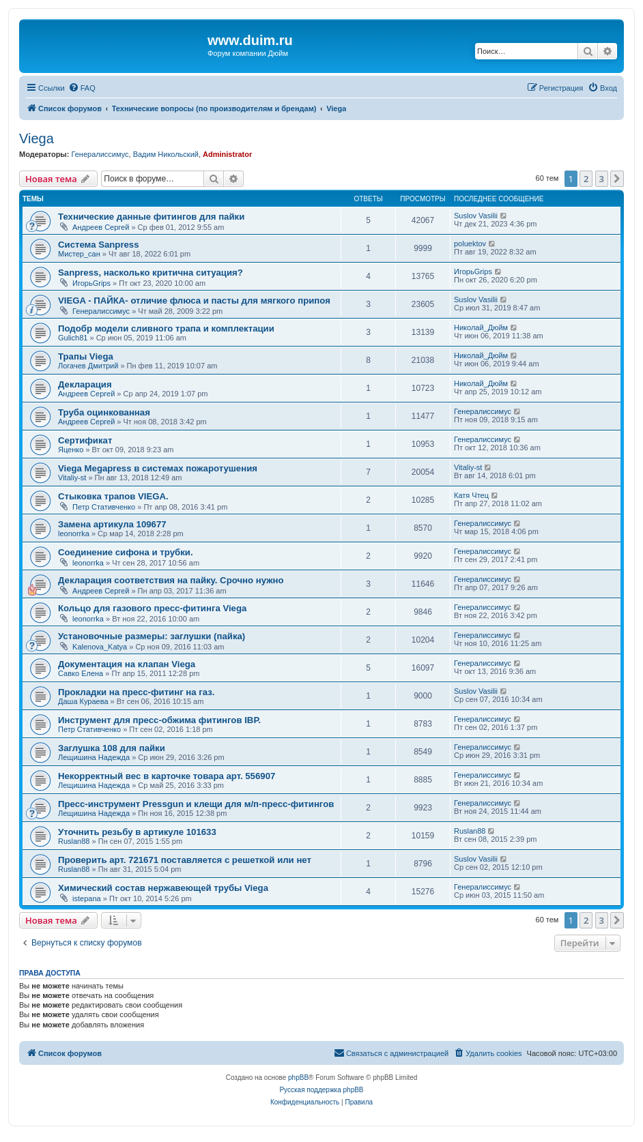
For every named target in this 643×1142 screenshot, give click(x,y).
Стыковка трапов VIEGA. (113, 496)
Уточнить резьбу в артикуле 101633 (137, 832)
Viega (36, 138)
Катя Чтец (471, 495)
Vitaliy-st (72, 477)
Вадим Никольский (166, 154)
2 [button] (586, 179)
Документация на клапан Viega (126, 664)
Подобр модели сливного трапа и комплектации (166, 328)
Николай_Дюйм (481, 327)
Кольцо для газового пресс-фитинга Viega (152, 608)
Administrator (227, 154)
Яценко (70, 449)
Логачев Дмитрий (88, 366)
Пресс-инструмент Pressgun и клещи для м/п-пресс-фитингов (196, 804)
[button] (617, 179)
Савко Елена (80, 673)
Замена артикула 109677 (112, 524)
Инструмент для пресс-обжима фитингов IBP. (159, 720)
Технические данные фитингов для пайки (151, 216)
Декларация (85, 384)
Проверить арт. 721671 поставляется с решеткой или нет (184, 860)
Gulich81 (72, 338)
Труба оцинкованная (104, 412)
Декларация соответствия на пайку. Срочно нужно (171, 580)
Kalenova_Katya (99, 647)
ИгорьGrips (91, 283)
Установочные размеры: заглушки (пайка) (151, 636)
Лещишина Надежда (94, 757)
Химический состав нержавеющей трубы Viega (163, 888)
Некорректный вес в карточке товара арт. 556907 (166, 776)
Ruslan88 (73, 841)
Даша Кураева (83, 701)
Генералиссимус (99, 154)
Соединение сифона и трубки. (125, 552)
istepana (86, 898)
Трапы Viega (85, 356)
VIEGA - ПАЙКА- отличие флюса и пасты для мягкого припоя (194, 300)
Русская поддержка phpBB (321, 1090)
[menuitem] (82, 88)
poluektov (470, 243)
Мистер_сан (79, 254)
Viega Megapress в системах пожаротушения (157, 468)
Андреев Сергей (100, 227)
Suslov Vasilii (476, 215)
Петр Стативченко (103, 507)
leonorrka (73, 533)
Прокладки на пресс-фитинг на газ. (136, 692)
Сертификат (85, 440)
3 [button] (601, 179)
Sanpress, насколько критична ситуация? (150, 272)
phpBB (298, 1077)
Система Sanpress (98, 244)
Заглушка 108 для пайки (111, 748)
